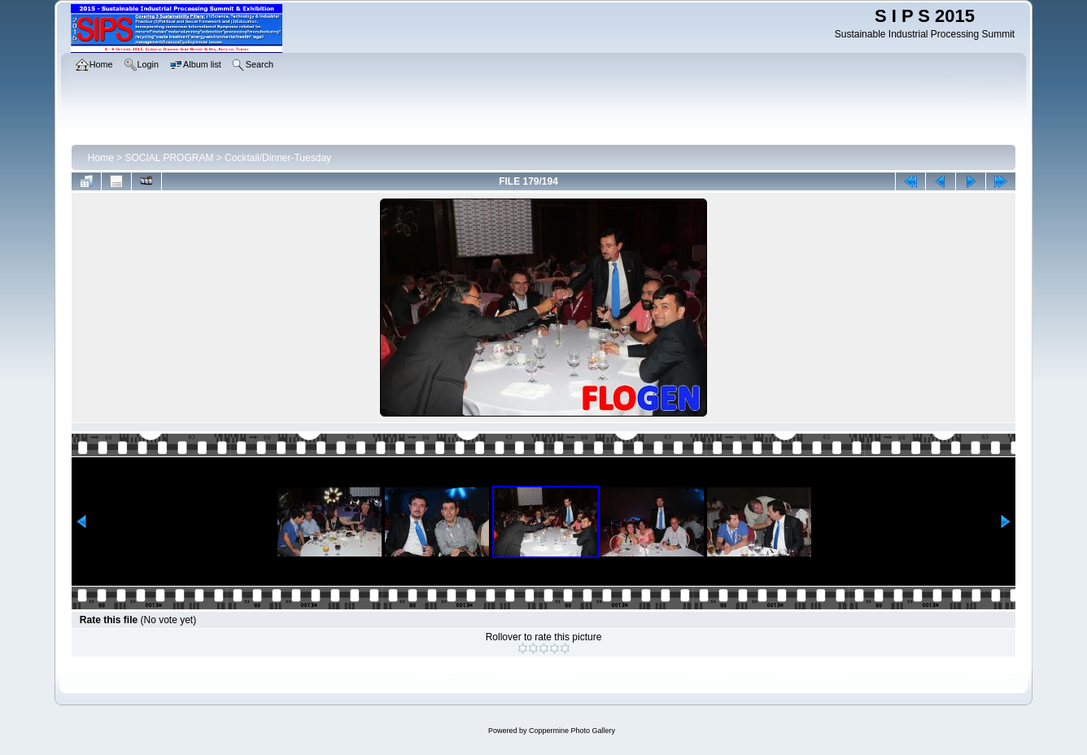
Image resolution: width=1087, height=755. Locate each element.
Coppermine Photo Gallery (572, 731)
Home (101, 158)
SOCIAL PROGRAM (169, 158)
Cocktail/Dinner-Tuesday (278, 158)
